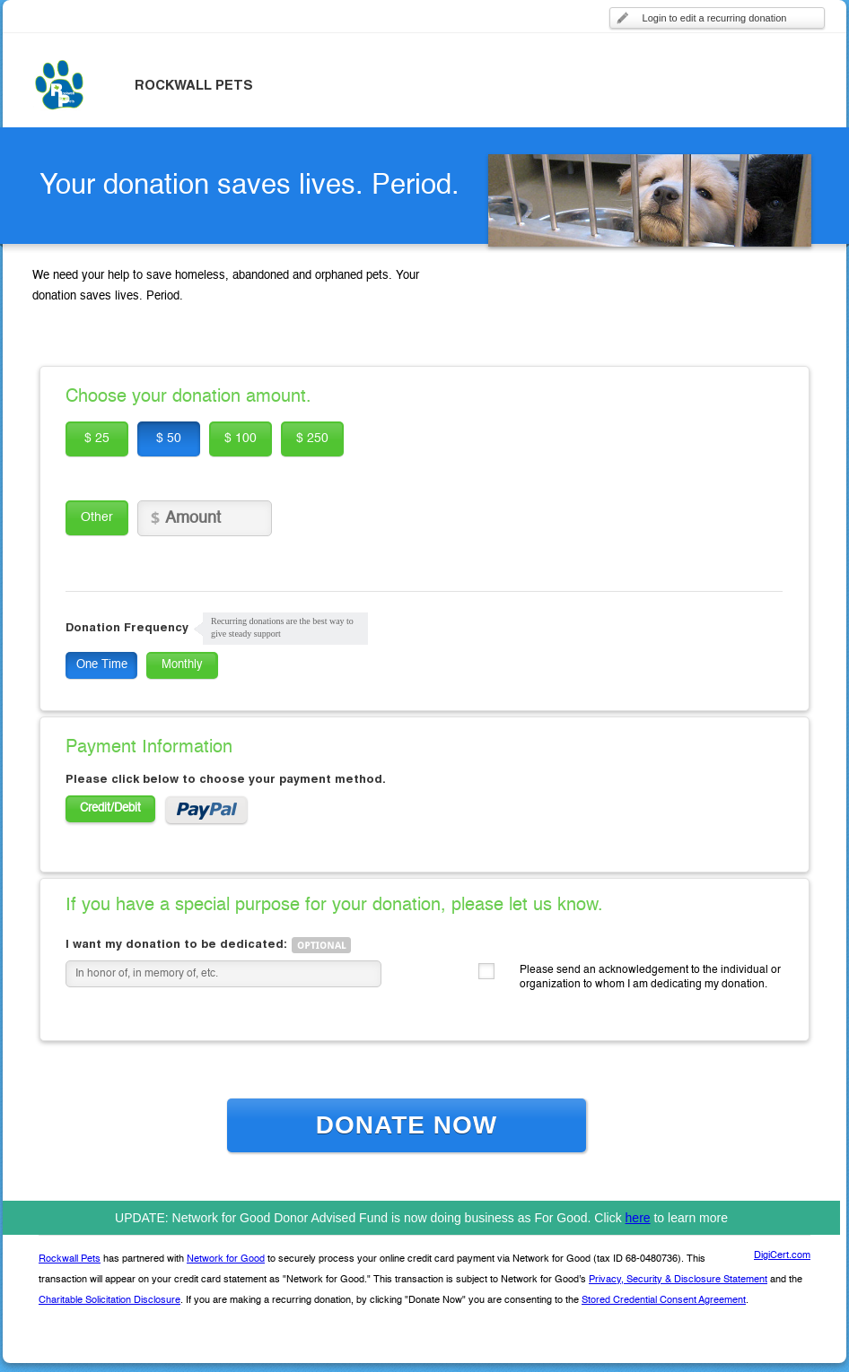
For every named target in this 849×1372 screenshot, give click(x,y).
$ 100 (240, 438)
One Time (101, 665)
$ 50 (168, 438)
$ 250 (312, 438)
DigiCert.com (782, 1256)
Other (97, 517)
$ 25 (96, 438)
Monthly (182, 665)
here (638, 1218)
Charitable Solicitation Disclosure (109, 1301)
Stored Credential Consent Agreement (664, 1301)
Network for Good (226, 1259)
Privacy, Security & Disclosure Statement (678, 1280)
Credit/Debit (110, 808)
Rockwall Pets (70, 1259)
